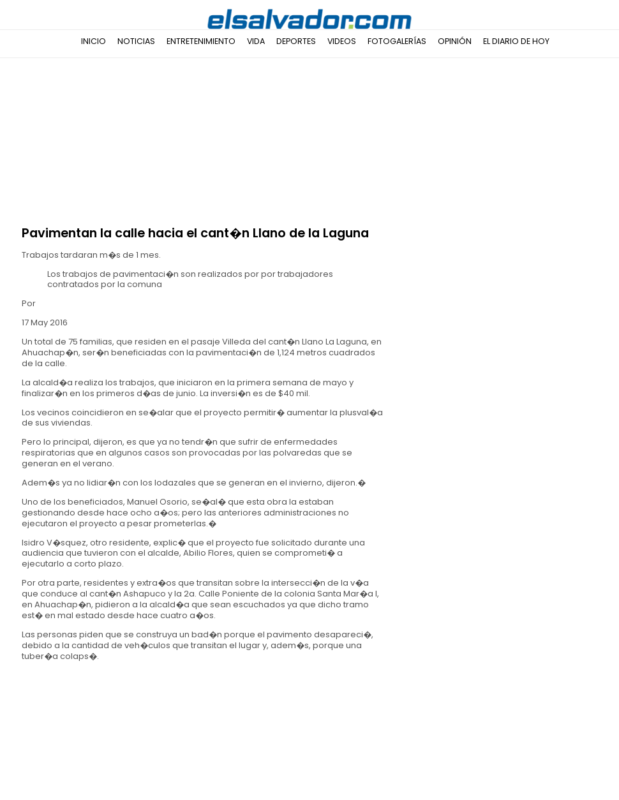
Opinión (455, 41)
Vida (256, 41)
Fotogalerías (397, 41)
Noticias (136, 41)
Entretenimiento (201, 41)
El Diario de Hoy (516, 41)
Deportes (296, 41)
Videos (341, 41)
